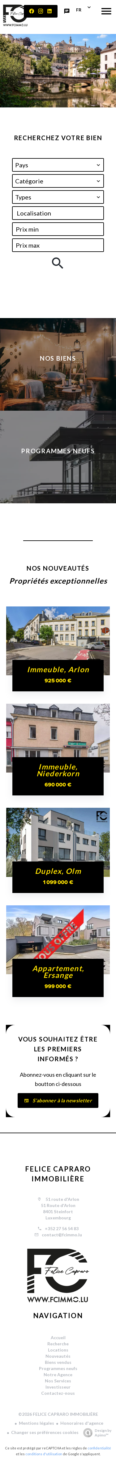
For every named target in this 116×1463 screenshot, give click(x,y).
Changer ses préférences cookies (45, 1432)
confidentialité (99, 1448)
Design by (95, 1432)
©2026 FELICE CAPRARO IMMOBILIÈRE (58, 1414)
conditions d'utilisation (43, 1454)
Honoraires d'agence (81, 1423)
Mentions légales (36, 1423)
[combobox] (58, 165)
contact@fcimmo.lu (62, 1234)
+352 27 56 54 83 (62, 1228)
